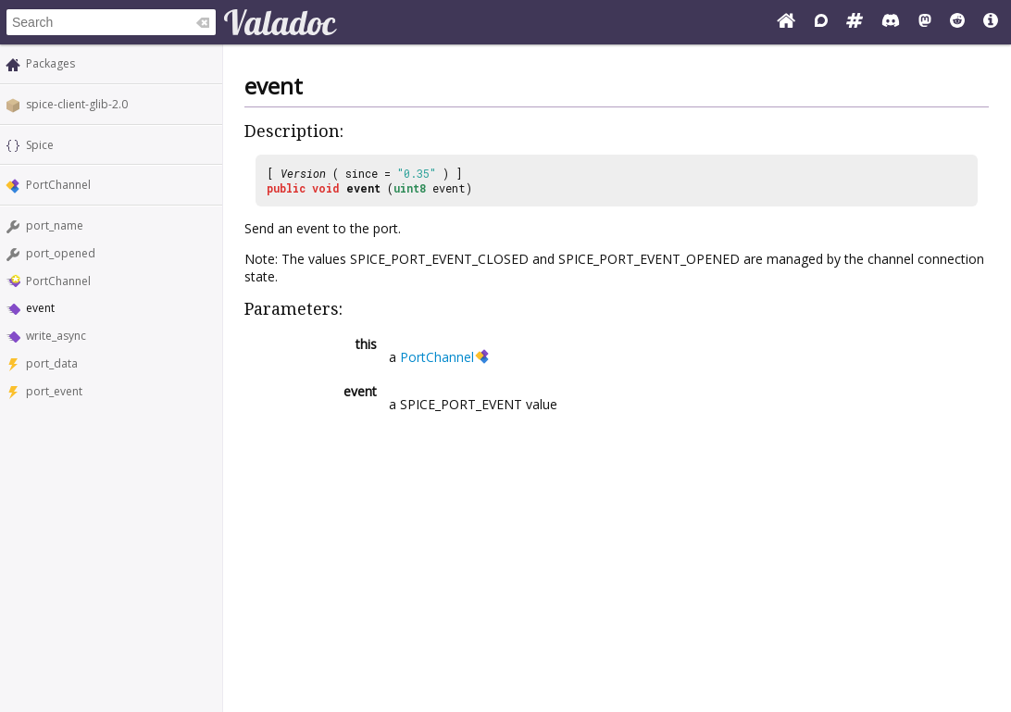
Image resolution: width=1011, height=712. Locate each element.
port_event (54, 391)
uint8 (409, 188)
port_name (54, 225)
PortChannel (58, 185)
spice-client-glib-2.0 (77, 104)
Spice (40, 145)
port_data (52, 363)
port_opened (60, 253)
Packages (50, 63)
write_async (56, 336)
